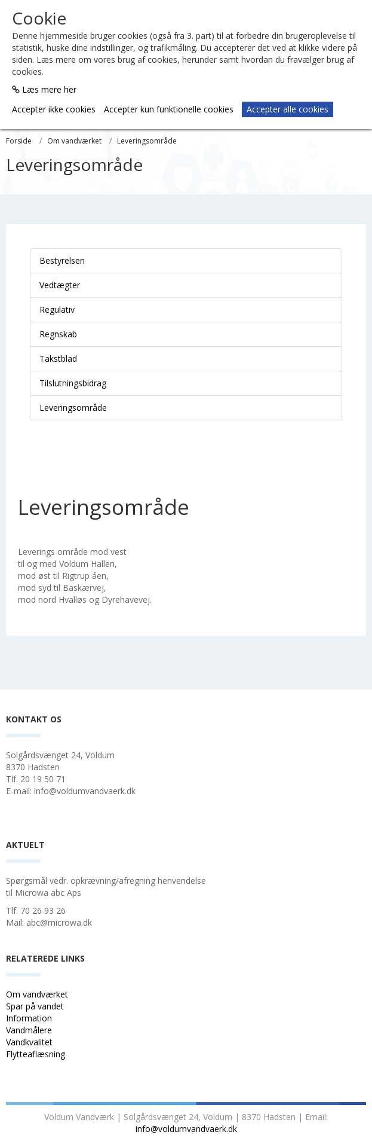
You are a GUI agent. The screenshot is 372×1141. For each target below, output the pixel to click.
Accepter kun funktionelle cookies (168, 109)
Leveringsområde (147, 141)
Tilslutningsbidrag (72, 383)
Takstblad (58, 358)
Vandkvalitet (29, 1042)
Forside (19, 141)
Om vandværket (74, 141)
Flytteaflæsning (36, 1054)
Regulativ (57, 309)
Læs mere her (49, 89)
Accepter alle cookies (287, 109)
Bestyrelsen (62, 260)
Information (30, 1018)
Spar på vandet (35, 1006)
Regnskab (58, 334)
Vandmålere (30, 1030)
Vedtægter (59, 285)
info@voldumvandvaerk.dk (186, 1128)
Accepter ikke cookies (54, 109)
